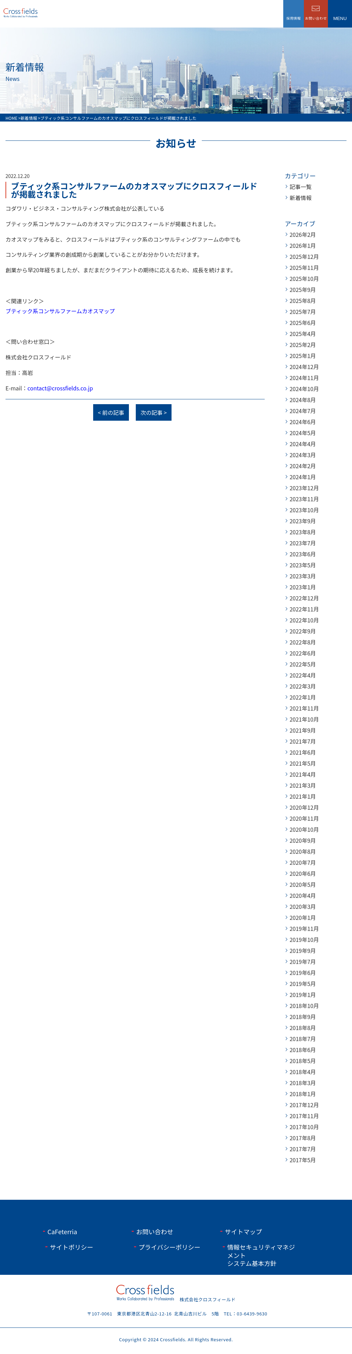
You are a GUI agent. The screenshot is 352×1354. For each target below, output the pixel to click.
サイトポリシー (71, 1246)
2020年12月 (304, 807)
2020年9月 (302, 840)
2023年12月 (304, 488)
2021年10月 (304, 719)
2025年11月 (304, 267)
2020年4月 (302, 895)
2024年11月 (304, 378)
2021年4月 (302, 774)
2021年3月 (302, 785)
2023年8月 (302, 532)
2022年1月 (302, 697)
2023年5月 (302, 565)
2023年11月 (304, 499)
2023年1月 (302, 587)
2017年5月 (302, 1160)
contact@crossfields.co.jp (60, 388)
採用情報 (293, 18)
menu (339, 18)
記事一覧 (300, 186)
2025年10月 (304, 278)
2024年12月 (304, 367)
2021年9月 (302, 730)
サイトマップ (243, 1231)
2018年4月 (302, 1072)
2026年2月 (302, 234)
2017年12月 (304, 1105)
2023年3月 (302, 576)
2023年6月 (302, 554)
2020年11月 (304, 818)
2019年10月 (304, 939)
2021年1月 (302, 796)
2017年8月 (302, 1138)
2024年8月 (302, 400)
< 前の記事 (111, 412)
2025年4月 (302, 333)
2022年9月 (302, 631)
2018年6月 (302, 1050)
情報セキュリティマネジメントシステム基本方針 (261, 1255)
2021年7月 (302, 741)
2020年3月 (302, 906)
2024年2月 (302, 466)
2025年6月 (302, 322)
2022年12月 (304, 598)
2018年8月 (302, 1028)
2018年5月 (302, 1061)
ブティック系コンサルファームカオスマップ (60, 311)
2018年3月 (302, 1083)
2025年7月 (302, 311)
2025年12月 (304, 256)
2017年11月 (304, 1116)
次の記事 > (154, 412)
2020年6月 (302, 873)
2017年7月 (302, 1149)
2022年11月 (304, 609)
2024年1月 (302, 477)
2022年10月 (304, 620)
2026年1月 (302, 245)
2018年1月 (302, 1094)
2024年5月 (302, 433)
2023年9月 (302, 521)
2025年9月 (302, 289)
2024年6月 (302, 422)
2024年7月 (302, 411)
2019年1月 (302, 994)
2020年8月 (302, 851)
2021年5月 (302, 763)
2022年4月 (302, 675)
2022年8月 (302, 642)
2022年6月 (302, 653)
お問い (316, 18)
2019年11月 (304, 928)
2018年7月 (302, 1039)
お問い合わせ (154, 1231)
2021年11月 (304, 708)
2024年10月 (304, 389)
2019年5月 (302, 983)
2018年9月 (302, 1016)
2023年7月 (302, 543)
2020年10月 (304, 829)
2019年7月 (302, 961)
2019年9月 (302, 950)
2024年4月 (302, 444)
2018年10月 (304, 1005)
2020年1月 (302, 917)
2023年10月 (304, 510)
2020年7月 (302, 862)
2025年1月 (302, 355)
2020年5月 (302, 884)
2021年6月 (302, 752)
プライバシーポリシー (169, 1246)
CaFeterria (62, 1231)
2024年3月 (302, 455)
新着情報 (300, 197)
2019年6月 (302, 972)
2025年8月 (302, 300)
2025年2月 (302, 344)
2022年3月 (302, 686)
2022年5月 (302, 664)
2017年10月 (304, 1127)
